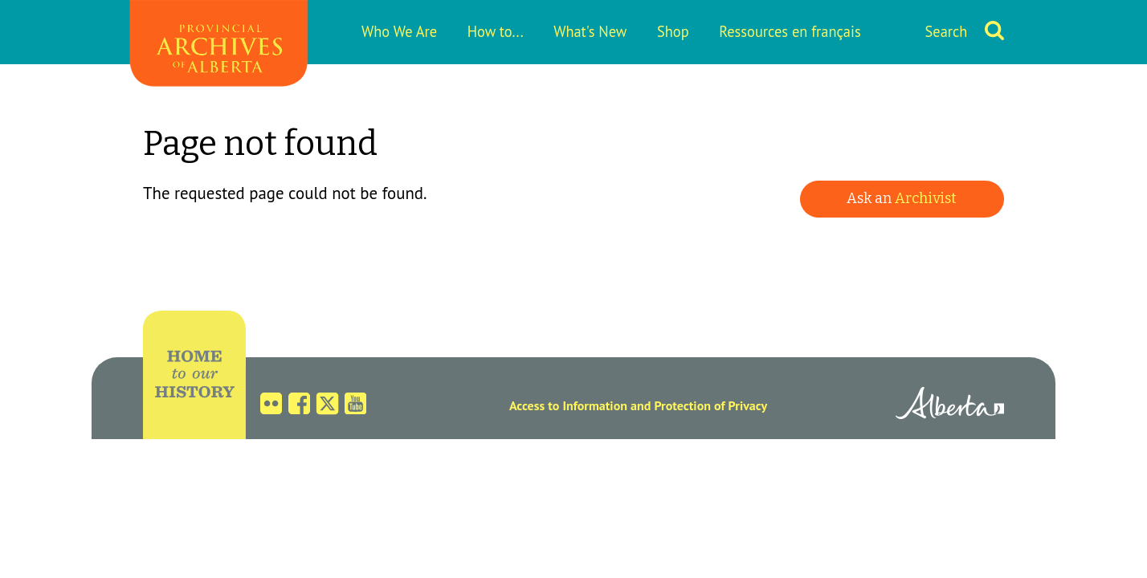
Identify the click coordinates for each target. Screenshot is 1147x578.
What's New (590, 31)
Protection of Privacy (710, 405)
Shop (673, 31)
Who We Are (399, 31)
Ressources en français (789, 31)
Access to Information (568, 405)
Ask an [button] (902, 198)
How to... (495, 31)
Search (946, 31)
